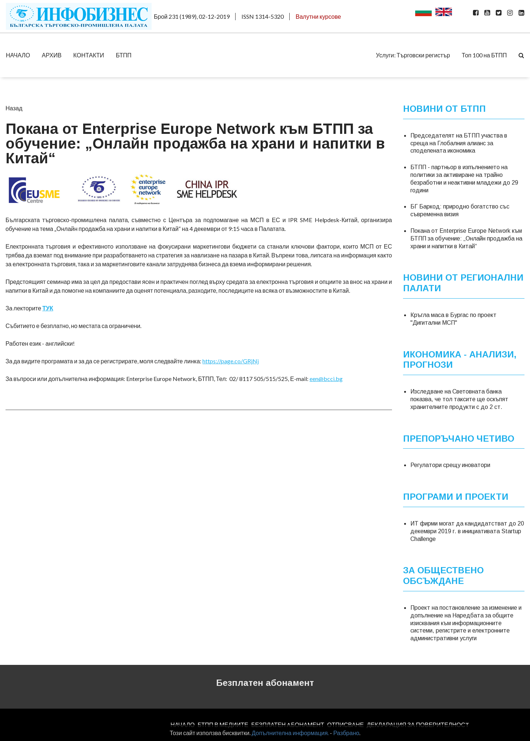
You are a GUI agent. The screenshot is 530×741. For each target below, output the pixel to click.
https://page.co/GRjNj (230, 360)
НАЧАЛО (18, 54)
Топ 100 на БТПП (484, 54)
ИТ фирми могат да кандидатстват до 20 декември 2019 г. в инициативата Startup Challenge (467, 531)
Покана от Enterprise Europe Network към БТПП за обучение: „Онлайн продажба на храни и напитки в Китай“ (466, 238)
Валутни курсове (318, 16)
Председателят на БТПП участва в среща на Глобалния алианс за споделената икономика (458, 143)
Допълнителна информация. (290, 732)
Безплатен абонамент (265, 683)
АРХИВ (51, 54)
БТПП (124, 54)
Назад (14, 107)
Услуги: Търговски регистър (413, 54)
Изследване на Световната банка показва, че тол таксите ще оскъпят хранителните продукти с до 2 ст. (459, 399)
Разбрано (346, 732)
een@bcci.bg (326, 378)
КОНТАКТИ (88, 54)
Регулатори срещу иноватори (450, 465)
